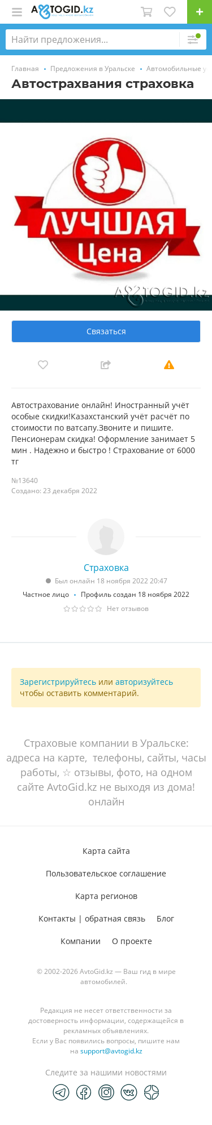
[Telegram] (61, 1091)
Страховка (106, 567)
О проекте (132, 941)
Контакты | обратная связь (91, 918)
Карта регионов (106, 896)
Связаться (106, 331)
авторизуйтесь (144, 681)
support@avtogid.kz (111, 1051)
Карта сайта (106, 850)
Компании (80, 941)
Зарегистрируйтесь (58, 681)
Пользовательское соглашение (106, 873)
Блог (165, 918)
